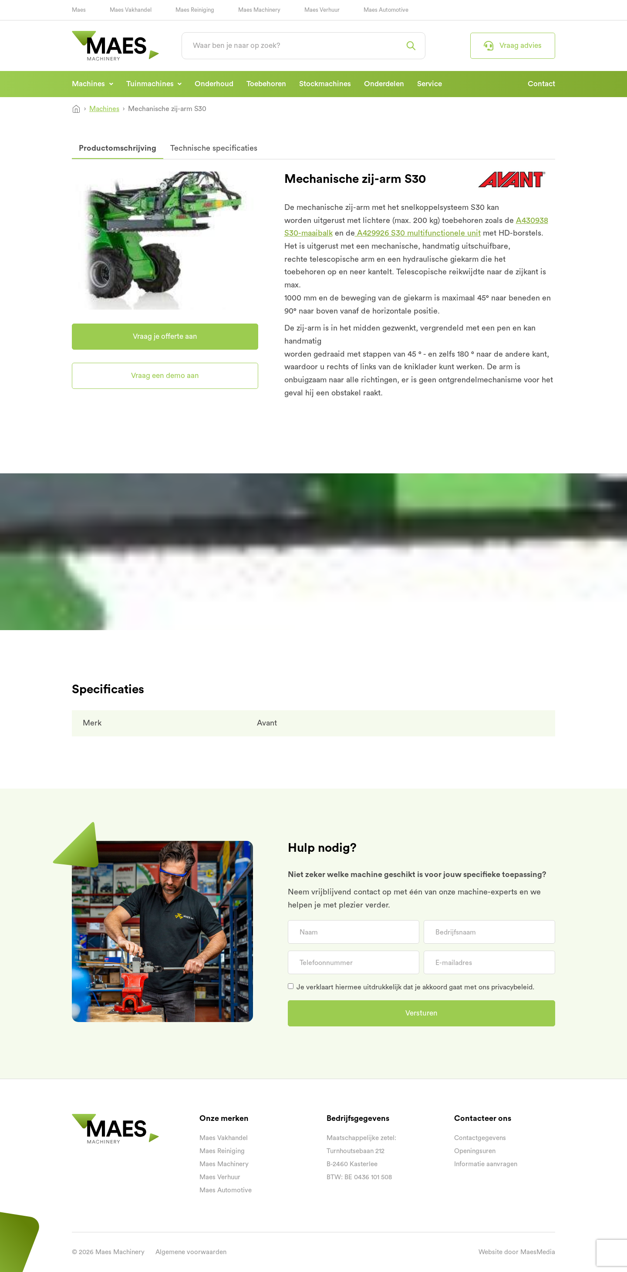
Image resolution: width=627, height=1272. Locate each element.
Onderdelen (384, 84)
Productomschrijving (117, 148)
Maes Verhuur (322, 10)
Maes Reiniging (194, 10)
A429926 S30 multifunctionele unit (418, 233)
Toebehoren (266, 84)
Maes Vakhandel (131, 10)
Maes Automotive (386, 10)
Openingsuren (475, 1151)
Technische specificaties (213, 148)
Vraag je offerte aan (165, 336)
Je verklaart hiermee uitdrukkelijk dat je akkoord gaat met (415, 987)
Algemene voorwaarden (190, 1252)
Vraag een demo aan (165, 375)
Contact (541, 84)
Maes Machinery (259, 10)
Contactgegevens (480, 1138)
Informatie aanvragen (485, 1164)
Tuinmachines (150, 84)
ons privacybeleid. (506, 987)
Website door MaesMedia (517, 1252)
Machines (89, 84)
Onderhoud (214, 84)
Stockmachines (325, 84)
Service (429, 84)
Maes (79, 10)
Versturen (421, 1013)
